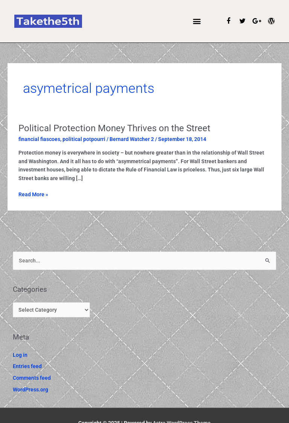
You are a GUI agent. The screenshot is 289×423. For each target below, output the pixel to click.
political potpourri (83, 139)
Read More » (33, 193)
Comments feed (32, 378)
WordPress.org (30, 390)
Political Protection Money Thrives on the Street (114, 128)
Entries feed (27, 366)
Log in (20, 355)
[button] (197, 21)
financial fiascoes (39, 139)
